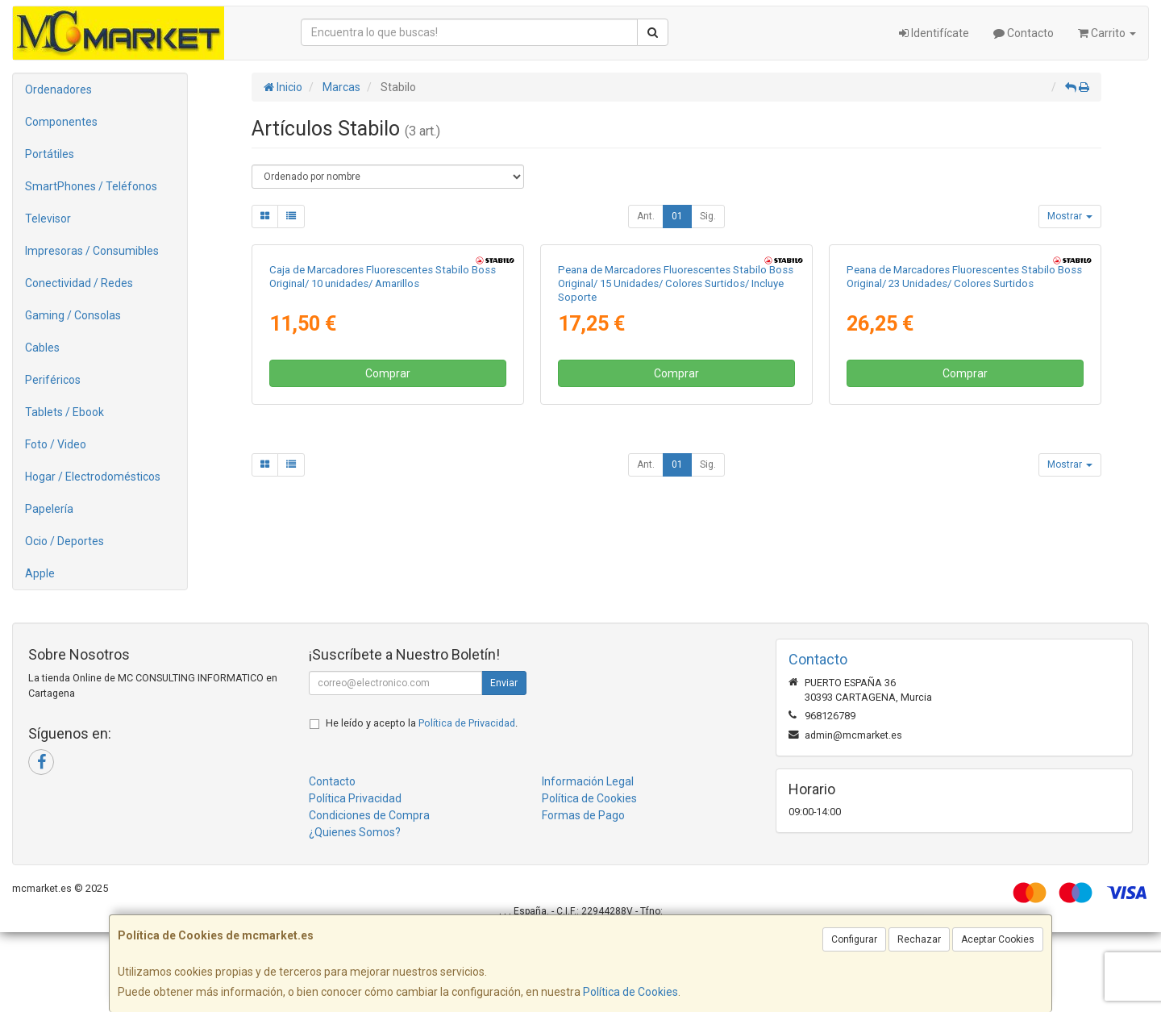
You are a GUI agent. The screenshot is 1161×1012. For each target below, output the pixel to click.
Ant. (646, 216)
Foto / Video (55, 444)
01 (677, 216)
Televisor (48, 218)
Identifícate (934, 33)
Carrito (1107, 33)
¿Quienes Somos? (355, 912)
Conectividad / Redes (79, 283)
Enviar (504, 762)
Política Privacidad (355, 878)
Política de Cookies (630, 991)
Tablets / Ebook (64, 412)
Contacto (1023, 33)
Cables (42, 347)
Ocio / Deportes (64, 541)
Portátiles (49, 154)
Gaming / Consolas (73, 315)
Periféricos (53, 379)
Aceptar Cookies (997, 939)
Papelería (49, 508)
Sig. (708, 216)
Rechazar (919, 939)
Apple (40, 573)
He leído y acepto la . (422, 803)
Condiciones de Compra (369, 895)
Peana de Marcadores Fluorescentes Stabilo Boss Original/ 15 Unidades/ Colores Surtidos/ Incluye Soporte (675, 489)
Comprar (387, 579)
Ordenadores (58, 89)
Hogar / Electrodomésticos (92, 476)
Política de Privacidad (466, 803)
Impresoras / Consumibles (92, 250)
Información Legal (588, 861)
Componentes (61, 121)
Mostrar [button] (1069, 216)
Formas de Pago (583, 895)
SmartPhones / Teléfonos (91, 186)
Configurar (854, 939)
